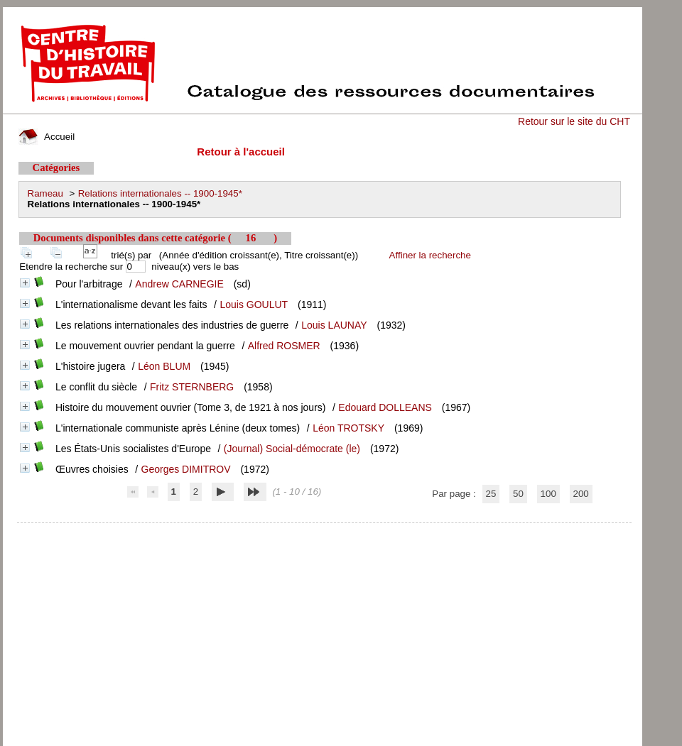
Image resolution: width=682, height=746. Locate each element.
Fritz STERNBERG (192, 387)
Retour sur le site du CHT (574, 121)
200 (581, 493)
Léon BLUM (164, 366)
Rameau (45, 193)
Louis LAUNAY (334, 325)
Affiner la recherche (430, 255)
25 (491, 493)
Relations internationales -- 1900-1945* (160, 193)
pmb (324, 532)
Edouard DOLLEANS (385, 407)
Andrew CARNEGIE (179, 284)
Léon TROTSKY (348, 428)
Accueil (46, 136)
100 (548, 493)
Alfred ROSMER (284, 345)
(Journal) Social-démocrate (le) (292, 448)
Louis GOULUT (254, 304)
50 (518, 493)
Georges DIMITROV (186, 469)
